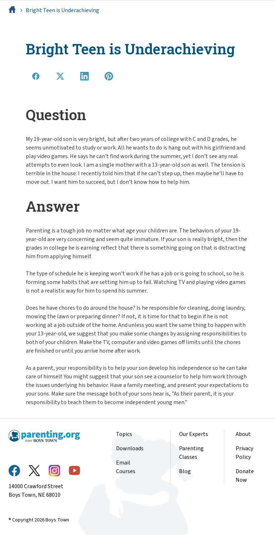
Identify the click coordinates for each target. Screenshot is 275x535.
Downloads (130, 448)
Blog (185, 471)
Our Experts (193, 434)
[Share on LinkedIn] (84, 76)
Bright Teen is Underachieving (62, 10)
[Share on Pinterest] (109, 76)
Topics (124, 434)
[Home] (13, 10)
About (243, 434)
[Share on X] (60, 76)
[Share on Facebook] (36, 76)
